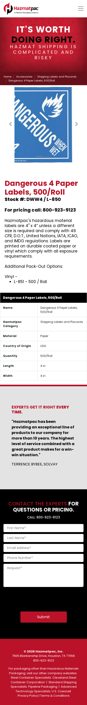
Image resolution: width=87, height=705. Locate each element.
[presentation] (38, 598)
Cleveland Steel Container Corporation (44, 679)
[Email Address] (43, 548)
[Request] (43, 575)
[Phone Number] (43, 558)
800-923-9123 (43, 660)
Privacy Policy (28, 695)
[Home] (21, 8)
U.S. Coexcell (61, 691)
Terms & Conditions (55, 695)
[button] (10, 124)
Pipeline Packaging (42, 686)
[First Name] (43, 528)
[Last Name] (43, 538)
